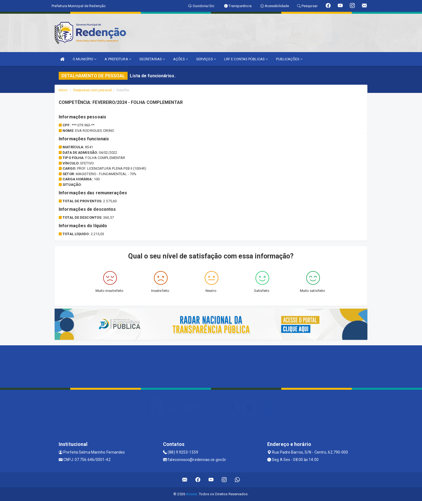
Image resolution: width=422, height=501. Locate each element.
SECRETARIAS (152, 59)
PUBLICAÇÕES (289, 59)
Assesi (191, 494)
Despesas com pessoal (92, 90)
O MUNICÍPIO (84, 59)
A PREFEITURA (118, 59)
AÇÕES (180, 59)
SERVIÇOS (206, 59)
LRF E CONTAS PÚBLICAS (246, 59)
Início (63, 90)
